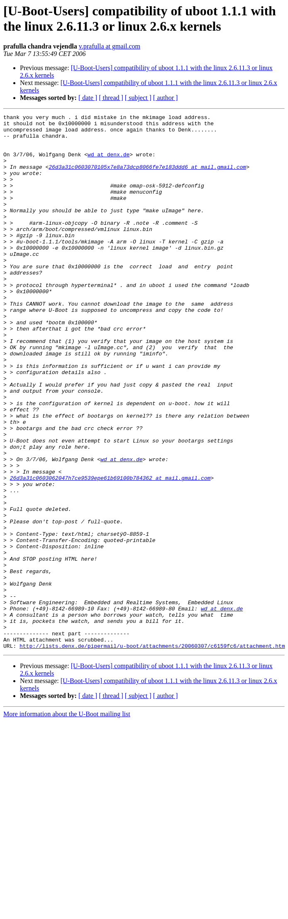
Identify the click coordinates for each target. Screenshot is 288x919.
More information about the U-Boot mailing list (66, 820)
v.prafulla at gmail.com (109, 46)
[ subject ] (138, 97)
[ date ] (87, 97)
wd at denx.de (108, 163)
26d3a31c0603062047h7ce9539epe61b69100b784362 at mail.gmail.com (110, 551)
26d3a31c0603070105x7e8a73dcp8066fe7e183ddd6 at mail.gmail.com (147, 178)
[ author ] (165, 97)
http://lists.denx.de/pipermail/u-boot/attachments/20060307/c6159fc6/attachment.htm (152, 752)
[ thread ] (111, 97)
